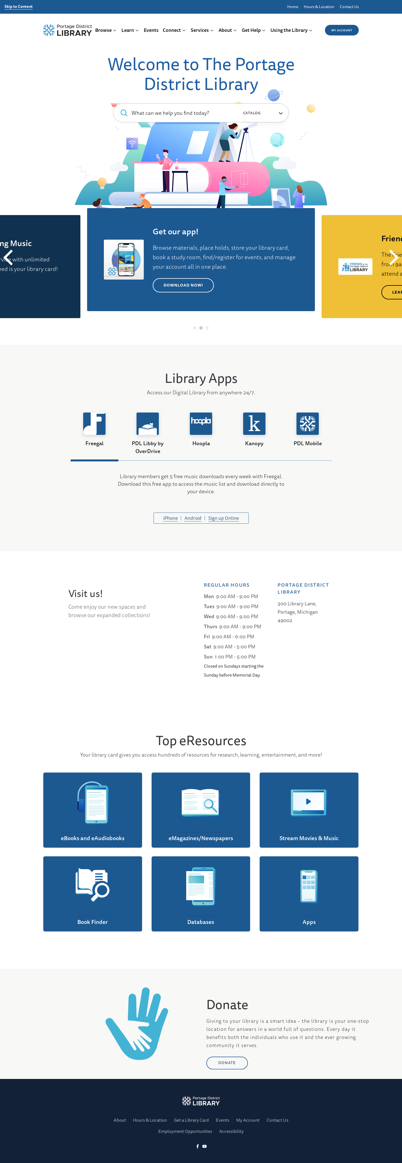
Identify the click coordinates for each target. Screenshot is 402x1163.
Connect (174, 30)
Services (202, 30)
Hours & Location (319, 7)
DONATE (227, 1104)
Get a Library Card (191, 1120)
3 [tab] (207, 328)
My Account (341, 30)
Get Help (254, 30)
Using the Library (292, 30)
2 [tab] (201, 328)
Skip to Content (18, 6)
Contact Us (349, 7)
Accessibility (231, 1131)
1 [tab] (195, 328)
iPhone (170, 518)
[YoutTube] (204, 1146)
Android (193, 518)
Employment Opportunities (185, 1131)
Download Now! (183, 285)
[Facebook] (197, 1146)
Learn (130, 30)
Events (151, 30)
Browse (106, 30)
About (228, 30)
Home (292, 7)
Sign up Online (223, 518)
